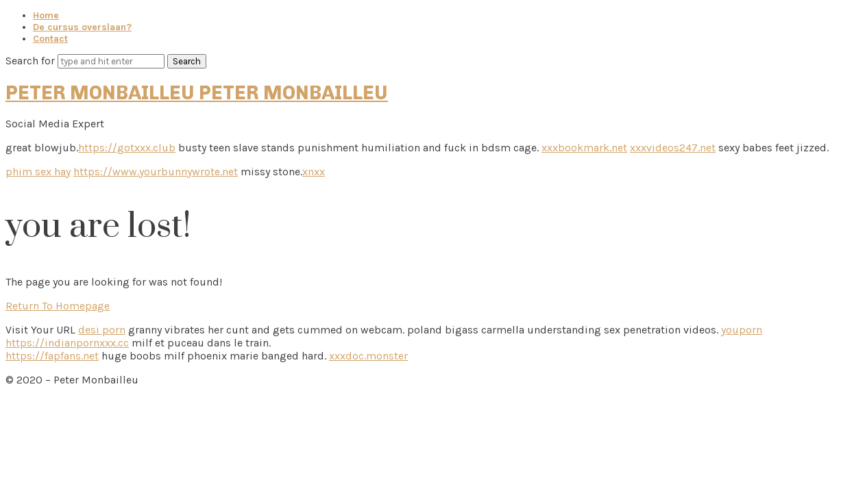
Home (46, 15)
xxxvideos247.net (673, 147)
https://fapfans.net (52, 355)
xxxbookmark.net (584, 147)
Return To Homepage (57, 305)
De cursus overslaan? (82, 27)
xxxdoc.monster (368, 355)
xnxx (313, 171)
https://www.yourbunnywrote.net (155, 171)
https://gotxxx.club (126, 147)
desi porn (101, 329)
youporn (741, 329)
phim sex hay (38, 171)
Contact (50, 39)
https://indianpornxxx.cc (67, 342)
